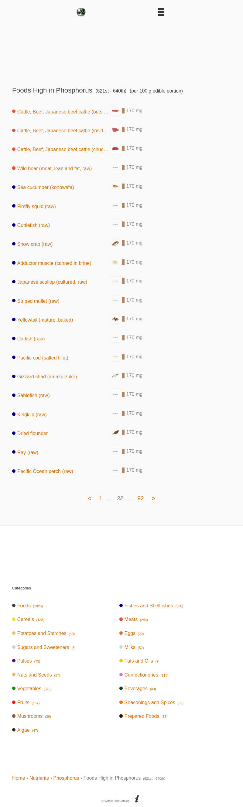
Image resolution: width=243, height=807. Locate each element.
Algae (25, 730)
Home (18, 778)
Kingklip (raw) (29, 414)
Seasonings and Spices (151, 702)
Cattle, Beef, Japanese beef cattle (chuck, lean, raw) (61, 149)
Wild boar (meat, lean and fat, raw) (52, 168)
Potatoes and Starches (43, 633)
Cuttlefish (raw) (31, 225)
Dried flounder (30, 433)
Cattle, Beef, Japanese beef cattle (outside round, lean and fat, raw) (61, 111)
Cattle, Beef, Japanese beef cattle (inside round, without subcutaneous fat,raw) (61, 130)
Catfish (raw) (28, 338)
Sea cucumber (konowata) (43, 187)
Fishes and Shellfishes (151, 605)
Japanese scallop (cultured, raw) (49, 282)
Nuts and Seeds (36, 674)
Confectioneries (144, 674)
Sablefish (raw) (31, 395)
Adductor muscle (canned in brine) (51, 262)
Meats (133, 619)
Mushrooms (31, 716)
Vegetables (32, 688)
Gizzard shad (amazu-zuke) (44, 376)
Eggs (131, 633)
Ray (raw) (25, 452)
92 (140, 498)
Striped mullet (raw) (35, 300)
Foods (27, 605)
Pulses (26, 660)
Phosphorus (66, 778)
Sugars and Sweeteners (44, 647)
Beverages (137, 688)
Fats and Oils (139, 660)
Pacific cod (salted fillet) (40, 357)
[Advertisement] (121, 49)
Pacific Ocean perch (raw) (42, 471)
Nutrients (39, 778)
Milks (131, 647)
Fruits (25, 702)
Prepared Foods (143, 716)
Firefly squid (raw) (34, 206)
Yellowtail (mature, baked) (42, 319)
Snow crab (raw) (32, 244)
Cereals (28, 619)
